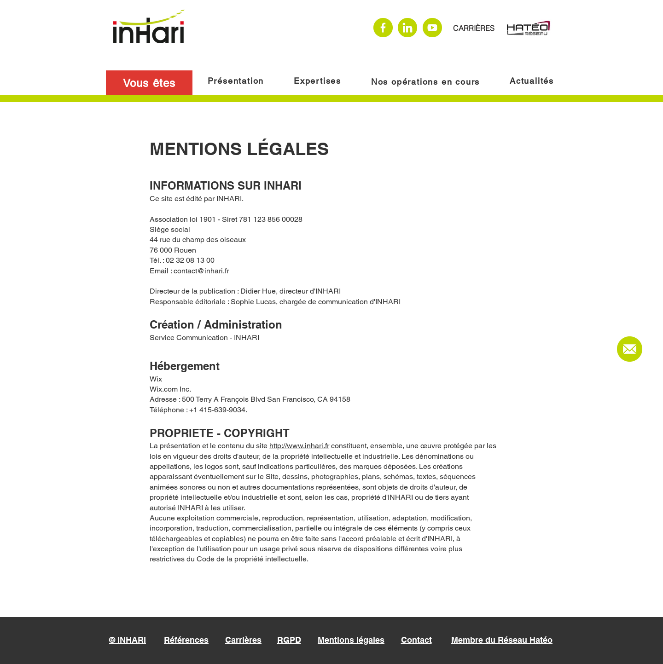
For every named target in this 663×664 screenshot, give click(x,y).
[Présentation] (237, 80)
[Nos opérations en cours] (426, 81)
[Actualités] (533, 80)
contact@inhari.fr (201, 270)
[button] (149, 83)
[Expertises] (318, 80)
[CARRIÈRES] (474, 28)
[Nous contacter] (629, 349)
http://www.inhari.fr (299, 445)
